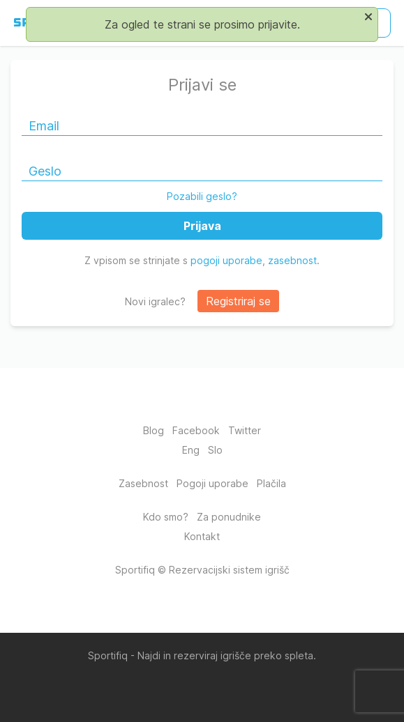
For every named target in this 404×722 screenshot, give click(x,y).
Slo (215, 450)
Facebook (196, 430)
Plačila (271, 483)
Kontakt (202, 536)
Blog (153, 430)
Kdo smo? (165, 517)
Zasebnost (143, 483)
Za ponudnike (229, 517)
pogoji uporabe (226, 260)
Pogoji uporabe (212, 483)
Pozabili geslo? (202, 196)
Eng (191, 450)
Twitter (244, 430)
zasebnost (292, 260)
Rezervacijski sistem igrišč (229, 570)
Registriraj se (238, 301)
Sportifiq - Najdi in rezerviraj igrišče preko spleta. (202, 655)
